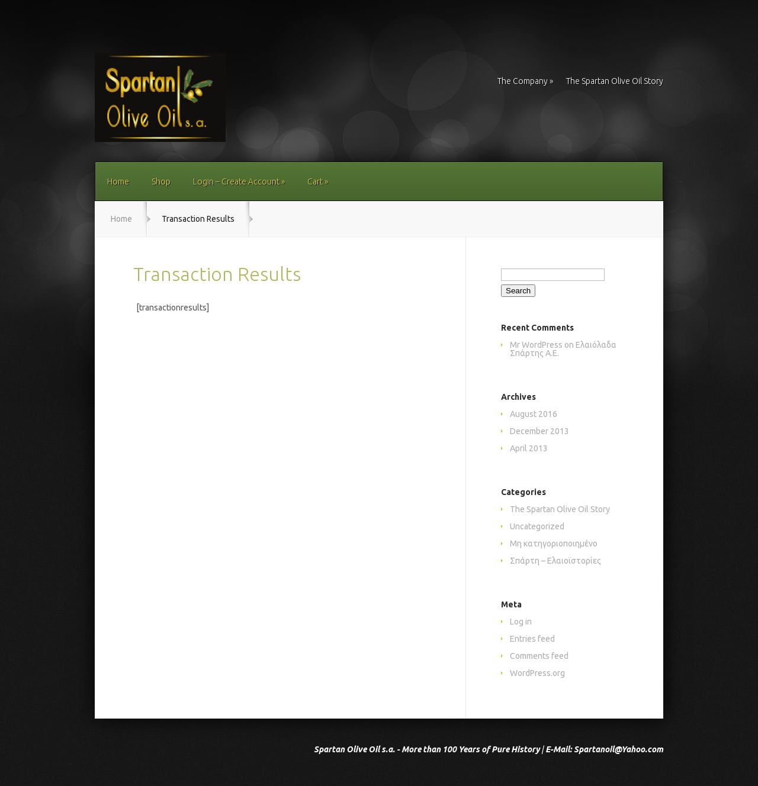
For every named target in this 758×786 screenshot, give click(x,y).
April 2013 (529, 448)
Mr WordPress (536, 345)
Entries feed (532, 638)
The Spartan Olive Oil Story (614, 81)
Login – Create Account (239, 181)
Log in (521, 621)
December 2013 (539, 431)
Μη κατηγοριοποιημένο (554, 543)
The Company (525, 81)
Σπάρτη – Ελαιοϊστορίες (555, 560)
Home (118, 181)
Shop (161, 181)
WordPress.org (537, 673)
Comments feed (539, 656)
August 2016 (533, 414)
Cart (317, 181)
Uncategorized (537, 526)
